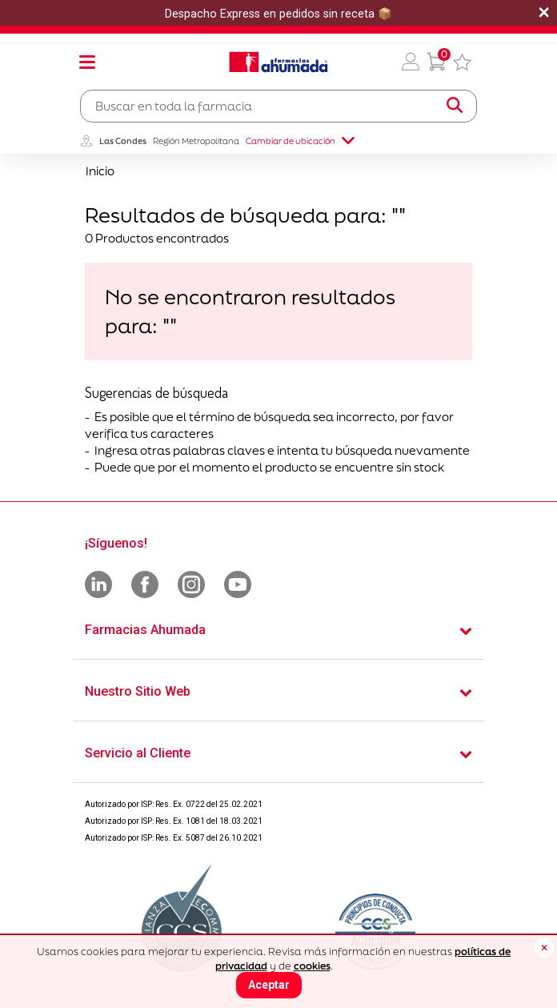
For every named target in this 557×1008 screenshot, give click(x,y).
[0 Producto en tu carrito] (436, 61)
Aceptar (269, 984)
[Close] (544, 948)
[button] (410, 61)
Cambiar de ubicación (300, 141)
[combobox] (278, 106)
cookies (312, 966)
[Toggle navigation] (87, 61)
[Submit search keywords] (454, 105)
